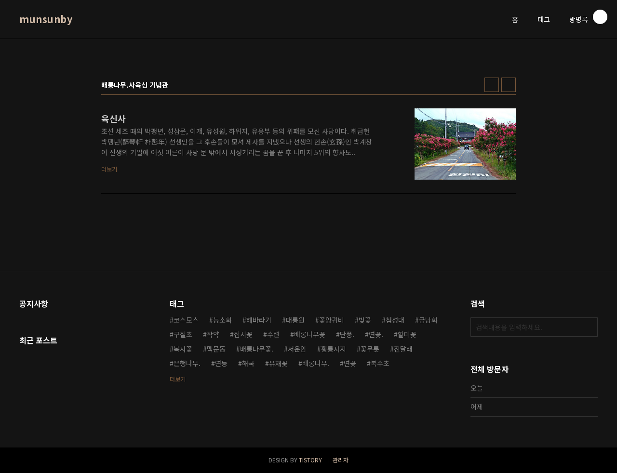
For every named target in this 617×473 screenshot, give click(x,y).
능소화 (222, 320)
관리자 (341, 460)
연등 (221, 363)
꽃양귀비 (331, 320)
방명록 (578, 19)
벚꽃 (365, 320)
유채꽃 (278, 363)
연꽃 (350, 363)
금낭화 (428, 320)
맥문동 (216, 349)
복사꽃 (183, 349)
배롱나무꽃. (256, 349)
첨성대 (395, 320)
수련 (273, 334)
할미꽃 (407, 334)
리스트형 (508, 85)
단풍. (347, 334)
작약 (213, 334)
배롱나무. (315, 363)
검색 (588, 327)
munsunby (45, 19)
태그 (543, 19)
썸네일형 (491, 85)
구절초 (183, 334)
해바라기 (258, 320)
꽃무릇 (370, 349)
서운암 (297, 349)
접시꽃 (243, 334)
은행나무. (187, 363)
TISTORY (310, 460)
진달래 (403, 349)
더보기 (178, 379)
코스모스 (186, 320)
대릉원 (295, 320)
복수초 (380, 363)
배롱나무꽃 (309, 334)
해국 (248, 363)
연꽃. (376, 334)
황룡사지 (333, 349)
